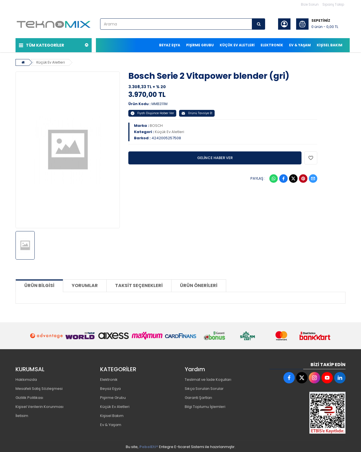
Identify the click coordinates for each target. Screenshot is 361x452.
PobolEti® (148, 446)
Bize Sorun (310, 4)
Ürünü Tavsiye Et (196, 112)
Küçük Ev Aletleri (51, 61)
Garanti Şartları (198, 396)
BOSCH (156, 124)
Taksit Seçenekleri (139, 284)
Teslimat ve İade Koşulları (208, 378)
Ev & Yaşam (110, 424)
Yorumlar (85, 284)
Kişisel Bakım (112, 415)
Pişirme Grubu (113, 396)
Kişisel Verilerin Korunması (39, 405)
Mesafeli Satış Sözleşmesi (39, 387)
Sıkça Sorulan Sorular (204, 387)
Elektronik (109, 378)
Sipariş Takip (333, 4)
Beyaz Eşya (110, 387)
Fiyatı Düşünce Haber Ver (152, 112)
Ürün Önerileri (198, 284)
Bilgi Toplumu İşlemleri (205, 405)
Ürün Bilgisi (39, 284)
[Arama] (258, 24)
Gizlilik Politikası (29, 396)
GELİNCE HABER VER (215, 156)
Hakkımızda (26, 378)
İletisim (22, 415)
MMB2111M (159, 102)
